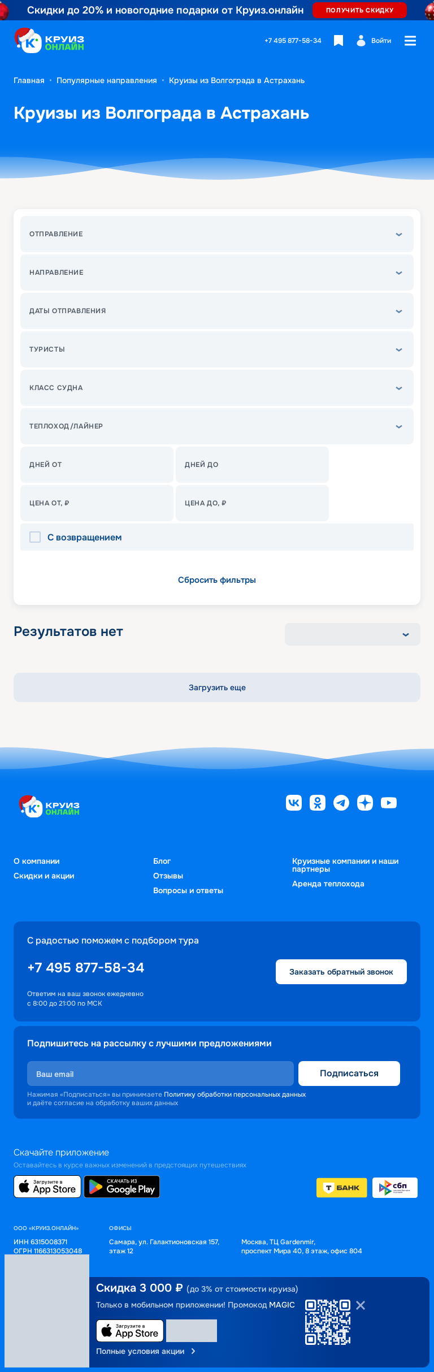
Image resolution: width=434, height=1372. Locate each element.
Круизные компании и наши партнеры (345, 865)
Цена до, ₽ (206, 503)
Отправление (56, 234)
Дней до (201, 464)
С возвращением (84, 537)
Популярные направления (107, 80)
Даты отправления (67, 310)
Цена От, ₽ (49, 503)
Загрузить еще (217, 687)
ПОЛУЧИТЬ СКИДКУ (360, 10)
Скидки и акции (44, 876)
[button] (217, 234)
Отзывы (168, 876)
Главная (29, 80)
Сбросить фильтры (217, 580)
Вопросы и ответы (188, 890)
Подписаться (349, 1073)
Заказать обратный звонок (341, 972)
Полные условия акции (147, 1351)
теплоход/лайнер (66, 426)
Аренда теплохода (328, 884)
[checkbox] (38, 538)
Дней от (45, 464)
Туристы (47, 349)
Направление (56, 272)
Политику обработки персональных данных (235, 1094)
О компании (36, 861)
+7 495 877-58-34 (293, 40)
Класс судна (56, 387)
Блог (162, 861)
